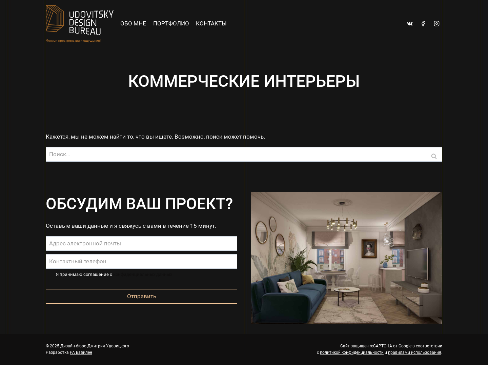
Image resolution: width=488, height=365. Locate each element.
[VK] (410, 23)
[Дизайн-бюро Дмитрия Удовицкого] (80, 23)
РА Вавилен (81, 352)
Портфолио (171, 23)
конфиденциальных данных (142, 274)
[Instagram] (436, 23)
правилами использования (414, 352)
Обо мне (133, 23)
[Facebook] (423, 23)
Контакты (211, 23)
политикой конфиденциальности (352, 352)
